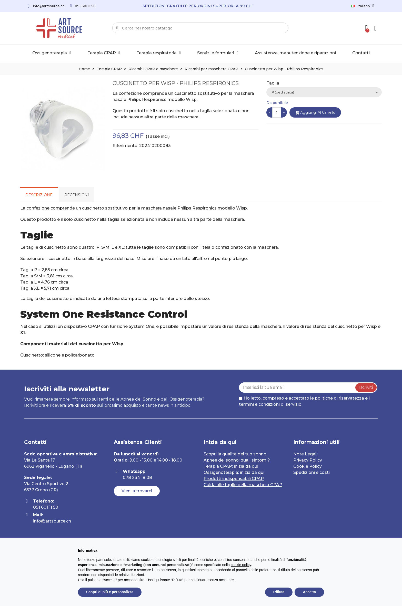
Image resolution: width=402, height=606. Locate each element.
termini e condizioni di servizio (270, 404)
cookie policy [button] (241, 565)
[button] (137, 491)
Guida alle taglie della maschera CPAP (243, 484)
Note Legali (305, 454)
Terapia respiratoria (158, 53)
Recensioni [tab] (76, 195)
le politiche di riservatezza (337, 398)
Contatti (361, 52)
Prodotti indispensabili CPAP (234, 478)
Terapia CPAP (103, 53)
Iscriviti (366, 387)
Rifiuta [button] (279, 592)
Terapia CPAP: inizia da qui (231, 466)
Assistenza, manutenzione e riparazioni (295, 52)
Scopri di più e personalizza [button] (109, 592)
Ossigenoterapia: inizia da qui (234, 472)
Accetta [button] (309, 592)
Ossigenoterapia (51, 53)
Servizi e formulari (217, 53)
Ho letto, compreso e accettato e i (304, 401)
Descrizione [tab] (39, 195)
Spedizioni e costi (311, 472)
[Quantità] (276, 112)
